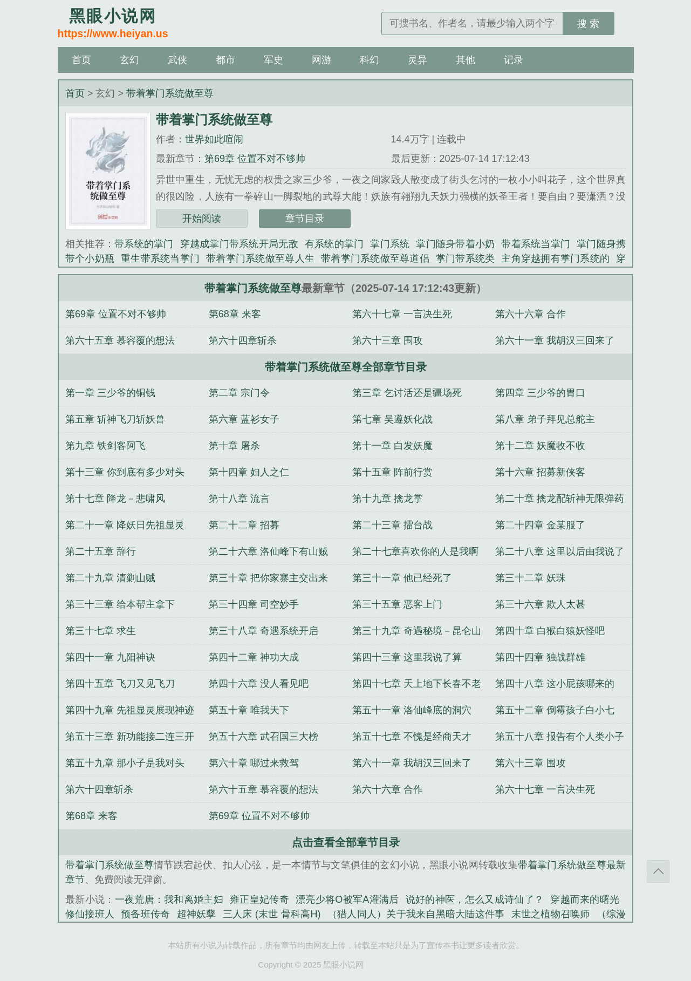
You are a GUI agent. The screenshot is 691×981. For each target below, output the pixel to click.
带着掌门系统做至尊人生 (260, 258)
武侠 (177, 59)
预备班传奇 (145, 914)
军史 (273, 59)
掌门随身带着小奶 (455, 244)
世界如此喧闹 (214, 139)
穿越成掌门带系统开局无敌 (239, 244)
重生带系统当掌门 (160, 258)
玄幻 (129, 59)
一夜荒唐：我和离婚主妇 (169, 899)
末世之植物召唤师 (550, 914)
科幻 (369, 59)
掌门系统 (389, 244)
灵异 (417, 59)
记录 (513, 59)
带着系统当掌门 (535, 244)
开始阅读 (201, 218)
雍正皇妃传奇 (259, 899)
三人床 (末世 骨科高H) (272, 914)
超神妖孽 (196, 914)
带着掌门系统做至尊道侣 (375, 258)
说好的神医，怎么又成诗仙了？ (475, 899)
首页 (81, 59)
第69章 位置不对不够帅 (254, 158)
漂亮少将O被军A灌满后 (347, 899)
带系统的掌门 (144, 244)
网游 (321, 59)
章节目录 (304, 218)
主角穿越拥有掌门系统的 (555, 258)
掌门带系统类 (465, 258)
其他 (465, 59)
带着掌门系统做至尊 (170, 93)
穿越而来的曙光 (584, 899)
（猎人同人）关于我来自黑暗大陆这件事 (416, 914)
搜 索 (588, 23)
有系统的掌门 (334, 244)
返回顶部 (658, 871)
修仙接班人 (89, 914)
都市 (225, 59)
